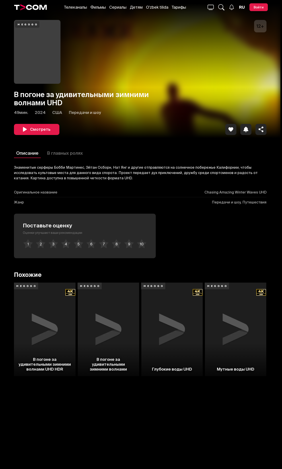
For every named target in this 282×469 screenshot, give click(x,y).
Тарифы (179, 7)
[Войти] (258, 7)
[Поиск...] (211, 7)
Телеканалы (75, 7)
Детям (136, 7)
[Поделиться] (260, 129)
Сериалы (117, 7)
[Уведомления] (231, 7)
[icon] (230, 129)
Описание (27, 153)
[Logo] (30, 7)
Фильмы (98, 7)
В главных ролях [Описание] (65, 153)
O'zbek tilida (157, 7)
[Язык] (242, 7)
